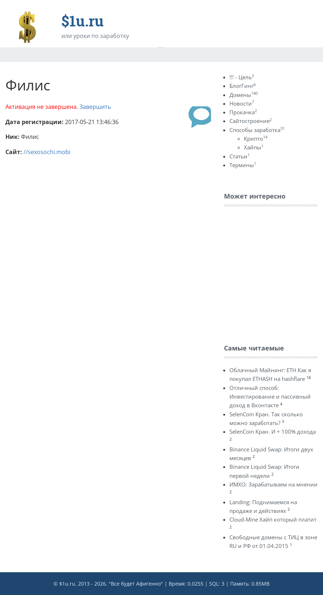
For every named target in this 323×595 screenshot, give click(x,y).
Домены (243, 94)
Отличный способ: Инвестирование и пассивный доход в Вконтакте (270, 396)
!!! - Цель (241, 77)
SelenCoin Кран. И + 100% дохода (272, 431)
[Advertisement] (273, 273)
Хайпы (253, 147)
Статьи (239, 156)
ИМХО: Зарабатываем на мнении (273, 484)
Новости (241, 103)
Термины (242, 165)
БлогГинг (242, 85)
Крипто (255, 138)
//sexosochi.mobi (46, 152)
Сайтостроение (250, 120)
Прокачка (243, 112)
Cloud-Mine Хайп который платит (272, 519)
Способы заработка (257, 129)
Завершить (95, 107)
